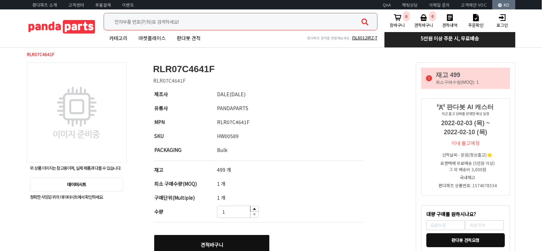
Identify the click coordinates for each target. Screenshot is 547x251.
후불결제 (103, 5)
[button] (254, 209)
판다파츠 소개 (44, 5)
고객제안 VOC (473, 5)
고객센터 (76, 5)
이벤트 (128, 5)
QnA (387, 5)
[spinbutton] (238, 212)
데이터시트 (76, 184)
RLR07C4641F (40, 54)
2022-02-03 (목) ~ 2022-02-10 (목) (465, 128)
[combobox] (240, 21)
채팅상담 (410, 5)
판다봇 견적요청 (465, 240)
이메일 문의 (439, 5)
